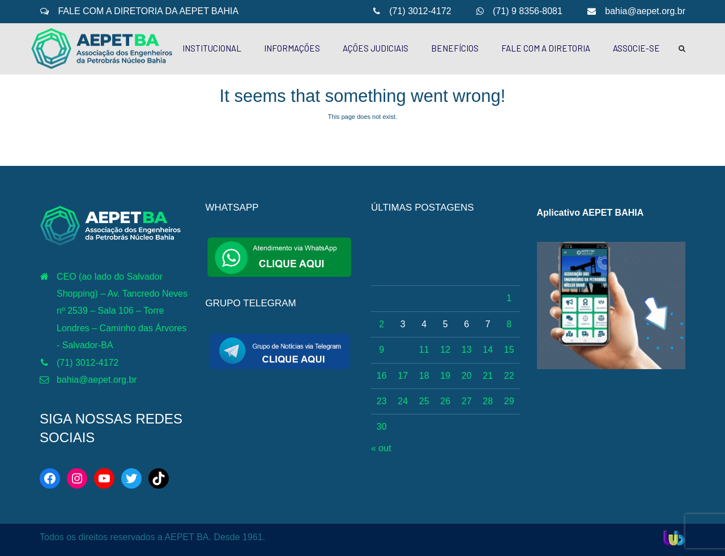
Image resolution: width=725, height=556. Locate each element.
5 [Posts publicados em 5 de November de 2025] (445, 324)
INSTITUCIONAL (211, 48)
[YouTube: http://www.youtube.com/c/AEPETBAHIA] (104, 478)
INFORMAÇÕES (292, 48)
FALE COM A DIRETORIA (545, 48)
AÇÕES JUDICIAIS (375, 48)
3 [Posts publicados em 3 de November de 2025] (403, 324)
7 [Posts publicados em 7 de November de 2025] (488, 324)
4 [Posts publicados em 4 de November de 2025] (424, 324)
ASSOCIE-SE (636, 48)
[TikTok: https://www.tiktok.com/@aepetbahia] (158, 478)
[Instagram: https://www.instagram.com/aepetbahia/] (77, 478)
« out (381, 448)
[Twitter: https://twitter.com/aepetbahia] (131, 478)
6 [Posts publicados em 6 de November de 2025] (466, 324)
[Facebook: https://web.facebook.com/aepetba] (50, 478)
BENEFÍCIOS (455, 48)
